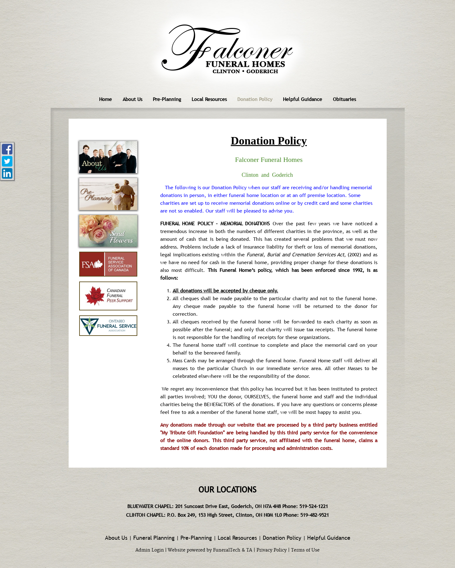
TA (249, 550)
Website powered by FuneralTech (204, 550)
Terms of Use (305, 550)
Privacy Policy (272, 550)
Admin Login (149, 550)
